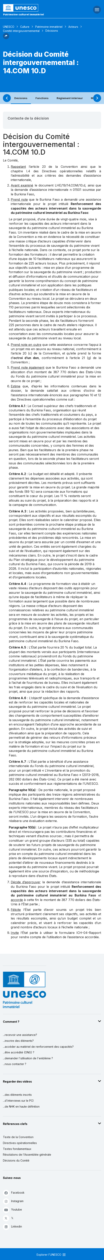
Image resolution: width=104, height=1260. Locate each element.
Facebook (13, 1193)
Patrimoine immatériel (48, 26)
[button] (6, 38)
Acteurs (73, 26)
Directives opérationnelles (20, 1143)
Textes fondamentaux (17, 1149)
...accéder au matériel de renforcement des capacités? (38, 1046)
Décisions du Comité (16, 1160)
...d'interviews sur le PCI (18, 1100)
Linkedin (12, 1227)
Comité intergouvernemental (21, 30)
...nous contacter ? (14, 1064)
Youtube (12, 1210)
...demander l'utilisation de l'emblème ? (28, 1058)
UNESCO (8, 26)
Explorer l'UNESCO (51, 1255)
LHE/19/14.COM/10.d (70, 185)
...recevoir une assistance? (20, 1034)
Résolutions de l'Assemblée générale (27, 1154)
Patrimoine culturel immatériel (23, 14)
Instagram (13, 1201)
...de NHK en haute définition (21, 1106)
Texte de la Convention (18, 1137)
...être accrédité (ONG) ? (18, 1052)
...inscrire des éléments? (18, 1040)
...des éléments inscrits (17, 1094)
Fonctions (42, 98)
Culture (24, 26)
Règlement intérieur (70, 98)
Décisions (20, 98)
